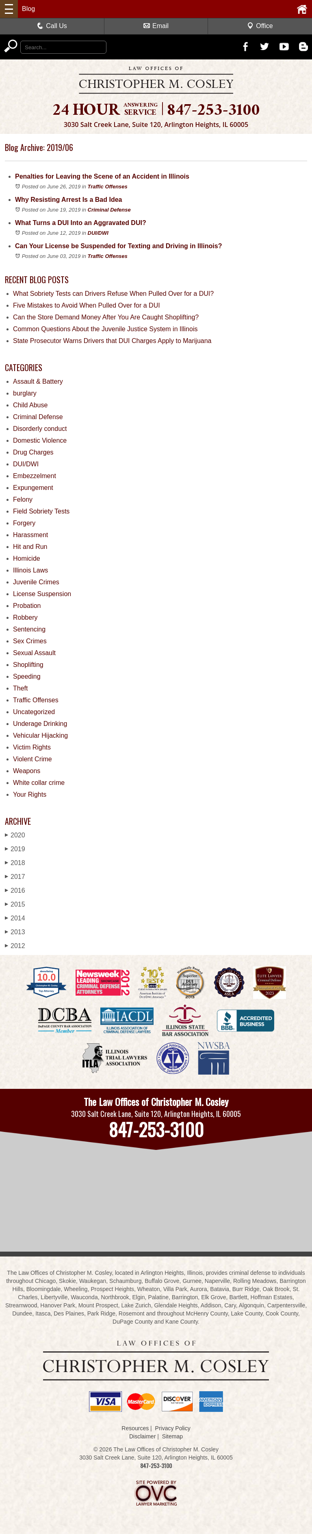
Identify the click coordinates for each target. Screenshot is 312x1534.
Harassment (30, 534)
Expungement (33, 487)
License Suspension (42, 593)
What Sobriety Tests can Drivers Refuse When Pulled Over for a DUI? (113, 293)
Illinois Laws (30, 570)
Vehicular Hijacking (40, 735)
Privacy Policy (173, 1428)
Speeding (27, 676)
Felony (22, 499)
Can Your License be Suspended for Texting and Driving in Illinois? (118, 246)
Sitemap (172, 1436)
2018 (15, 863)
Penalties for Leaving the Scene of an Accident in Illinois (102, 176)
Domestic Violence (40, 440)
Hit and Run (30, 546)
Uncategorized (34, 711)
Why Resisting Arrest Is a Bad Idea (68, 199)
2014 (15, 918)
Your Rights (29, 794)
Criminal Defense (109, 210)
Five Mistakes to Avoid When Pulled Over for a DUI (86, 305)
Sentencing (29, 629)
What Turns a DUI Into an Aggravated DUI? (80, 222)
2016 (15, 890)
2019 (15, 849)
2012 (15, 946)
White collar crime (39, 782)
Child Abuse (30, 405)
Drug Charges (33, 452)
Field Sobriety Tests (41, 511)
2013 (15, 932)
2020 (15, 835)
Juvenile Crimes (36, 582)
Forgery (24, 523)
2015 (15, 904)
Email (156, 25)
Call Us (52, 25)
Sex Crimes (30, 641)
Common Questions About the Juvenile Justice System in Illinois (105, 329)
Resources (135, 1428)
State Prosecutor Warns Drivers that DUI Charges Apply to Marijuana (112, 340)
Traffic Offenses (108, 187)
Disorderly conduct (40, 428)
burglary (25, 393)
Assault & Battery (38, 381)
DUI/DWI (98, 233)
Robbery (25, 617)
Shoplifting (28, 664)
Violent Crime (32, 759)
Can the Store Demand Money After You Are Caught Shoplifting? (106, 317)
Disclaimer (142, 1436)
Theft (20, 688)
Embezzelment (34, 475)
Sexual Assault (34, 652)
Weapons (26, 770)
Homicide (26, 558)
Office (260, 25)
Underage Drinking (40, 723)
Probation (27, 605)
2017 (15, 876)
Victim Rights (32, 747)
